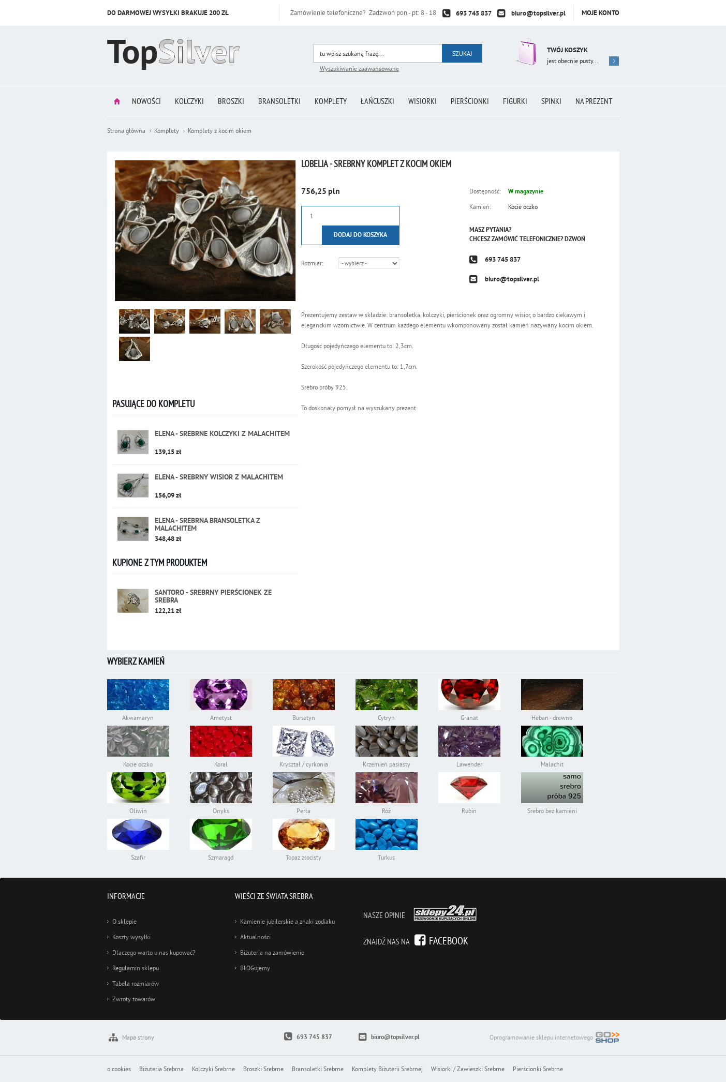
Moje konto (600, 12)
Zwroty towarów (133, 999)
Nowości (146, 101)
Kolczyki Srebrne (213, 1069)
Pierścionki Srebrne (538, 1069)
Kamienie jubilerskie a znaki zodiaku (287, 921)
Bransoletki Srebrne (318, 1069)
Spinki (551, 101)
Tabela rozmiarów (135, 983)
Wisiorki (422, 101)
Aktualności (255, 937)
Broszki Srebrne (263, 1069)
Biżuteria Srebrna (161, 1069)
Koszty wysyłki (131, 937)
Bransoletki (279, 101)
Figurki (515, 101)
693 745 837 (474, 13)
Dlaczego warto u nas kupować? (153, 952)
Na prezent (593, 101)
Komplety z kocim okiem (219, 130)
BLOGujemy (255, 968)
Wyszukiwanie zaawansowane (359, 68)
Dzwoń (575, 239)
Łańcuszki (377, 101)
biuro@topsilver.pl (538, 13)
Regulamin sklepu (135, 968)
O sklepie (124, 921)
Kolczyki (189, 101)
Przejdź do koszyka (525, 51)
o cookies (119, 1069)
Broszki (231, 101)
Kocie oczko (523, 207)
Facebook (448, 940)
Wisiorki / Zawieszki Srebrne (468, 1069)
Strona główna (117, 101)
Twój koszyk (567, 50)
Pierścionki (470, 101)
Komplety (331, 101)
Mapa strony (138, 1037)
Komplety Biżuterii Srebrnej (387, 1069)
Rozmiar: (312, 263)
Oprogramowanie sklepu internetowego (554, 1038)
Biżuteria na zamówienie (272, 952)
